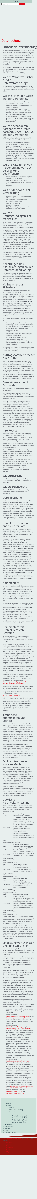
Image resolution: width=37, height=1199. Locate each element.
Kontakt (7, 1128)
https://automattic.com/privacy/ (11, 695)
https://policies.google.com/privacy (15, 1027)
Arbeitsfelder (13, 1114)
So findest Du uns (10, 1132)
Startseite (8, 1103)
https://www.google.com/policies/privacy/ (17, 1016)
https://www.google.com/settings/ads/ (16, 1018)
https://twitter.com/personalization (15, 1093)
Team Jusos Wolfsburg (16, 1110)
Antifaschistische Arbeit (19, 1120)
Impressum (8, 1124)
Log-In (7, 1130)
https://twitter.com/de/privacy (14, 1091)
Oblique (28, 1138)
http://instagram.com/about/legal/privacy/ (17, 1061)
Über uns (8, 1105)
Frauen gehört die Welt (19, 1118)
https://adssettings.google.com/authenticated (18, 1028)
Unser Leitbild (13, 1112)
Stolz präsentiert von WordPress (12, 1138)
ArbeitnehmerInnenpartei (20, 1116)
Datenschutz (9, 1126)
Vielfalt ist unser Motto (19, 1122)
